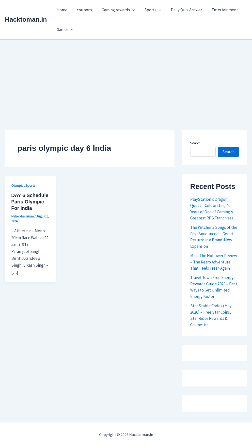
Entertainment (218, 10)
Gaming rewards (115, 10)
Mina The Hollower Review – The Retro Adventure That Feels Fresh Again (213, 262)
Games (64, 29)
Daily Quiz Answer (181, 10)
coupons (83, 10)
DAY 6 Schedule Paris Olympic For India (29, 202)
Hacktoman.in (26, 19)
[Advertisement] (126, 76)
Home (61, 10)
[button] (129, 10)
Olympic (17, 185)
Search (195, 143)
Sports (149, 10)
